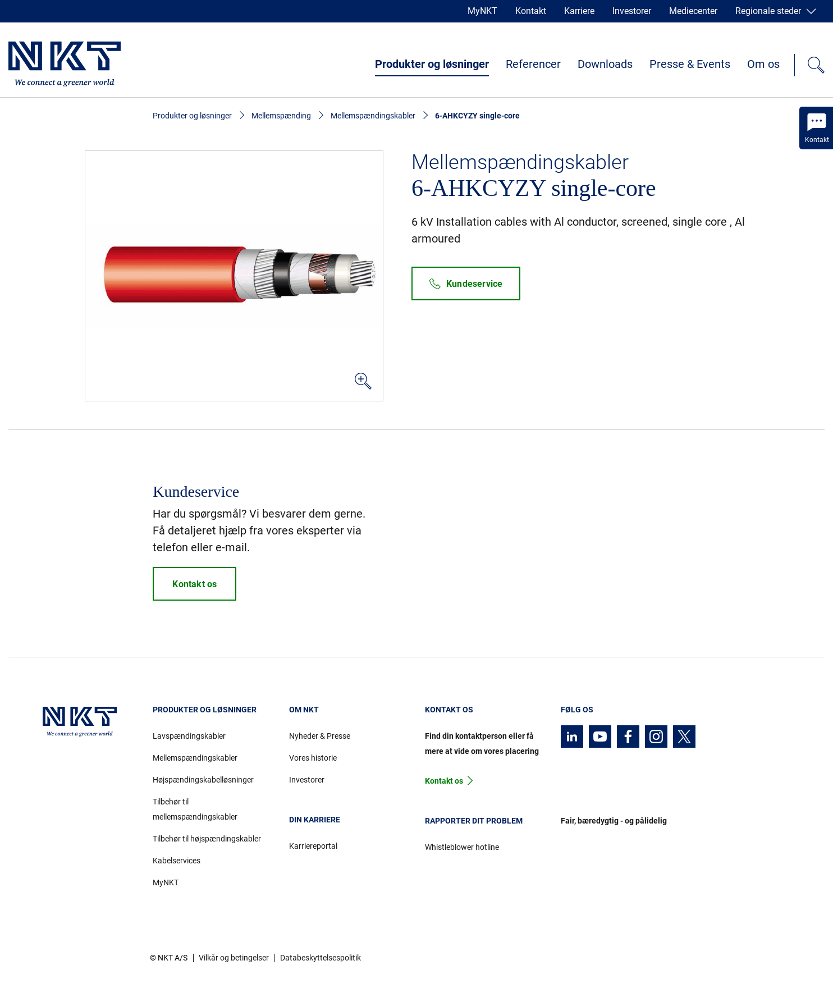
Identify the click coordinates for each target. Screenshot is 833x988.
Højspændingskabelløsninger (203, 779)
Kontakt (530, 11)
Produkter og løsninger (432, 64)
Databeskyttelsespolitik (320, 957)
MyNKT (482, 11)
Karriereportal (313, 845)
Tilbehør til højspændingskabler (207, 838)
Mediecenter (693, 11)
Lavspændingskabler (189, 735)
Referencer (533, 64)
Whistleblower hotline (462, 847)
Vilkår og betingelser (234, 957)
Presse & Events (689, 64)
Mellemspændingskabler (373, 115)
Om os (763, 64)
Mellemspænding (281, 115)
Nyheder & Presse (319, 735)
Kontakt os (444, 780)
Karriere (579, 11)
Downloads (605, 64)
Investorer (631, 11)
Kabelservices (176, 860)
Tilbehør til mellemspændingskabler (195, 809)
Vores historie (313, 757)
